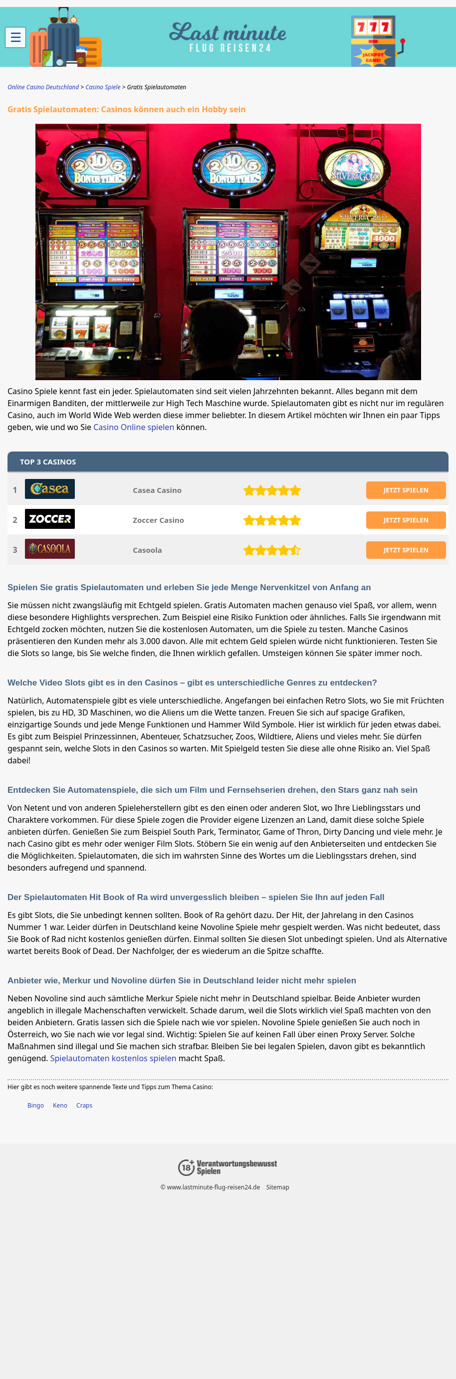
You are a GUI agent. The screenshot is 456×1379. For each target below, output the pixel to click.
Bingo (35, 1105)
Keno (60, 1105)
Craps (84, 1105)
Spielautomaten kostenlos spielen (113, 1058)
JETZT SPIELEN (406, 489)
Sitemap (277, 1187)
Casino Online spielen (133, 427)
